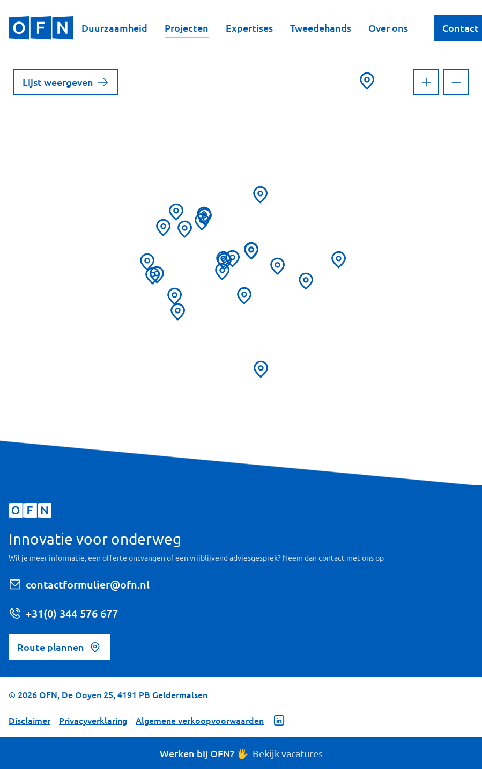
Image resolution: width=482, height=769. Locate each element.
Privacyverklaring (93, 720)
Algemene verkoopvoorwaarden (200, 720)
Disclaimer (29, 720)
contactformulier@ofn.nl (79, 584)
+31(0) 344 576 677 (63, 613)
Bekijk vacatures (288, 753)
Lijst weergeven (65, 82)
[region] (241, 270)
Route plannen (59, 647)
